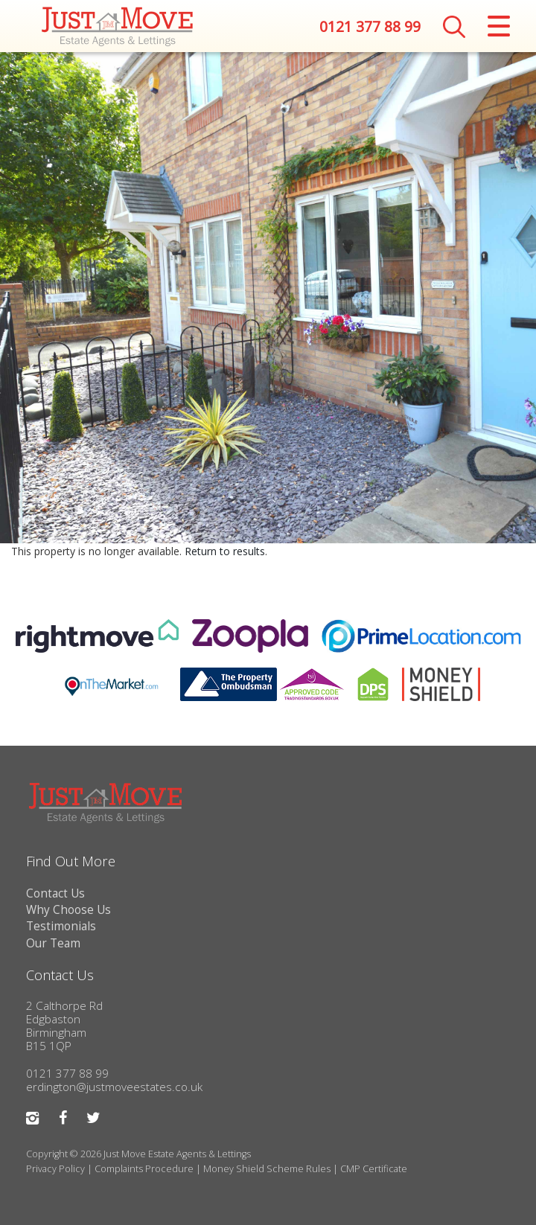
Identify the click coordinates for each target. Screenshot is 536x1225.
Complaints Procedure (144, 1168)
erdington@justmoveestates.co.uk (114, 1087)
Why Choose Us (68, 910)
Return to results (225, 551)
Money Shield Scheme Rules (267, 1168)
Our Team (53, 943)
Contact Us (55, 893)
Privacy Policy (55, 1168)
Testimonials (61, 926)
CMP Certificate (373, 1168)
